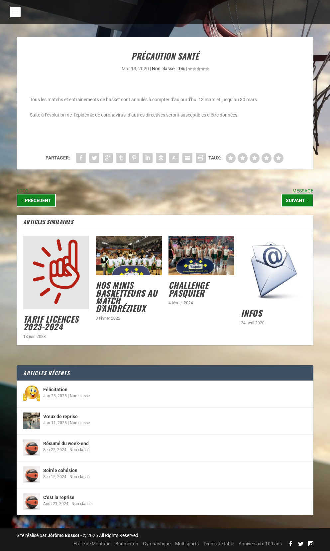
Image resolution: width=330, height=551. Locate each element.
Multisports (187, 543)
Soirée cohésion (60, 470)
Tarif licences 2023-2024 (51, 323)
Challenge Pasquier (188, 289)
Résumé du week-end (66, 443)
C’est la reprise (58, 497)
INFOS (251, 313)
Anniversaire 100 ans (260, 543)
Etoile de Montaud (92, 543)
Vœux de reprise (60, 416)
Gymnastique (156, 543)
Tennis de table (218, 543)
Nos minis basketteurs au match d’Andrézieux (126, 296)
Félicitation (55, 389)
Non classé (163, 68)
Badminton (126, 543)
